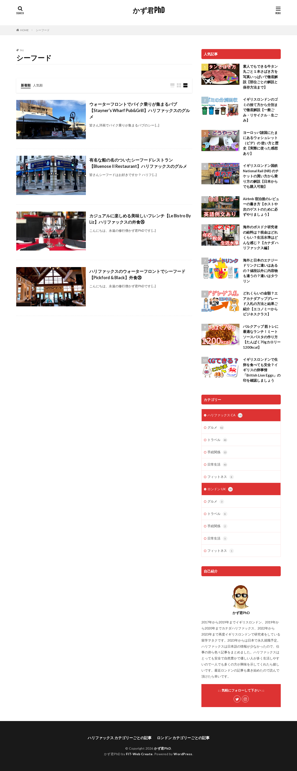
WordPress (183, 754)
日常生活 (217, 464)
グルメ (215, 427)
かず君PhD (149, 10)
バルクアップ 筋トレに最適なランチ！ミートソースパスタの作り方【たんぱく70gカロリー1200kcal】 (262, 336)
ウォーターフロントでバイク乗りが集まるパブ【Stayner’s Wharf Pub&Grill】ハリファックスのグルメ (139, 110)
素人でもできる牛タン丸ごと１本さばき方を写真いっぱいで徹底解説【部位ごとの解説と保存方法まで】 (260, 76)
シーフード (43, 30)
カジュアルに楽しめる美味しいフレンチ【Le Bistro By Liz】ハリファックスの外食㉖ (140, 219)
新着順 (26, 85)
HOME (24, 30)
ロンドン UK (220, 489)
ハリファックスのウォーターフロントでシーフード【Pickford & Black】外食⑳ (137, 274)
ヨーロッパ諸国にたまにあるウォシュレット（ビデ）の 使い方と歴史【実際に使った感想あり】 (260, 143)
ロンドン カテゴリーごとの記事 (183, 737)
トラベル (217, 440)
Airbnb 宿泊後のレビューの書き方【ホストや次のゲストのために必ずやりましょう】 (261, 207)
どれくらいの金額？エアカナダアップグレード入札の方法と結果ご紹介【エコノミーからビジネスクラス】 (260, 303)
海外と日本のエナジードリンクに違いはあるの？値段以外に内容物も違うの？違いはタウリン (260, 270)
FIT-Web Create (139, 754)
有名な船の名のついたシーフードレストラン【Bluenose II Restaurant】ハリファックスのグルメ (138, 163)
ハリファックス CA (224, 415)
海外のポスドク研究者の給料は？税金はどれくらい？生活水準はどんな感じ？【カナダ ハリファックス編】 (260, 237)
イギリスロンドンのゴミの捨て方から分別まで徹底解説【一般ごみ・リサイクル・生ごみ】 (260, 109)
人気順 (38, 85)
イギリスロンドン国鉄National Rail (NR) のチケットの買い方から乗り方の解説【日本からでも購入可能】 (261, 176)
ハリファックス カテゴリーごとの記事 (120, 737)
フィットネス (220, 477)
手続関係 (217, 452)
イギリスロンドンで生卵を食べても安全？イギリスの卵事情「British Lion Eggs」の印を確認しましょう (262, 369)
